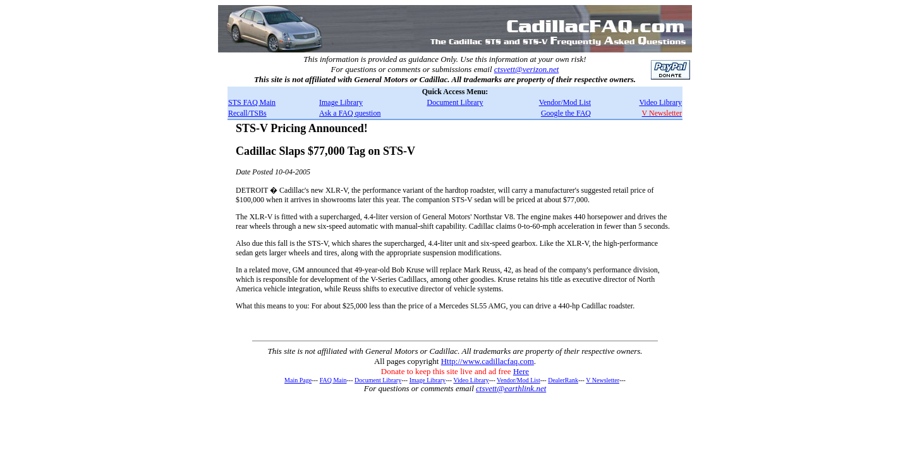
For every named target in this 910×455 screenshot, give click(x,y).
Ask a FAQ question (349, 113)
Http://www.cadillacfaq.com (487, 361)
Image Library (341, 102)
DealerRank (563, 380)
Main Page (298, 380)
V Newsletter (602, 380)
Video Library (660, 102)
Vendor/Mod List (565, 102)
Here (521, 371)
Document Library (455, 102)
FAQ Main (333, 380)
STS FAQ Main (252, 102)
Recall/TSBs (247, 113)
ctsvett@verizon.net (526, 69)
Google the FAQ (566, 113)
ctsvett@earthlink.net (511, 388)
